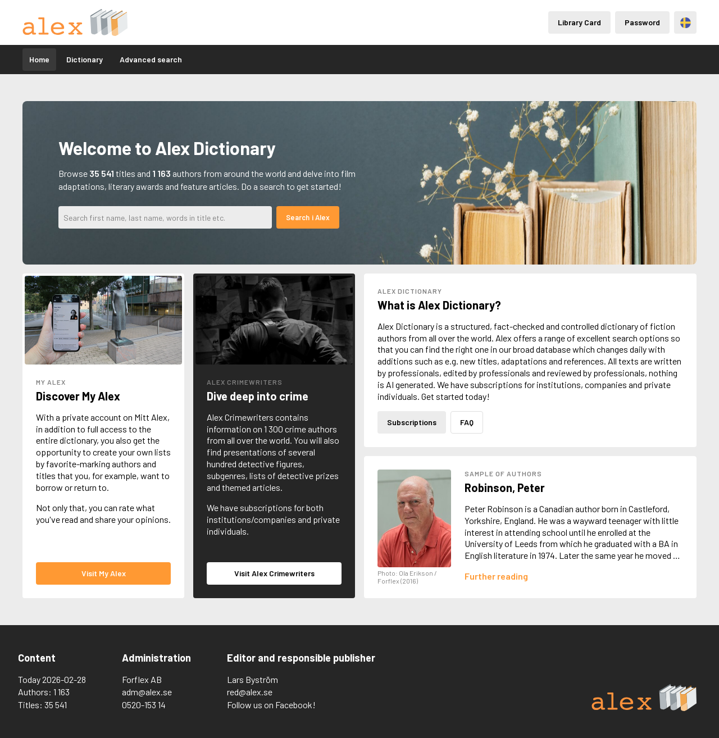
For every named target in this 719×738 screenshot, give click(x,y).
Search (298, 217)
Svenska (685, 22)
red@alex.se (249, 691)
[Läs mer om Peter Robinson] (496, 576)
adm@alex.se (147, 691)
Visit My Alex (103, 573)
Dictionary (84, 59)
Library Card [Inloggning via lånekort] (579, 22)
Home (39, 59)
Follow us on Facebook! (271, 704)
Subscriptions (411, 422)
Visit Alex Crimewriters (274, 573)
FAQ (467, 422)
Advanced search (151, 59)
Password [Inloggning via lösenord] (642, 22)
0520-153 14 (144, 704)
